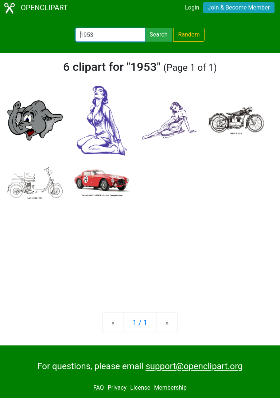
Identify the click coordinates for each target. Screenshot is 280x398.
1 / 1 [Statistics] (140, 322)
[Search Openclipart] (110, 35)
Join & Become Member (239, 7)
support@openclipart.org (193, 366)
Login (192, 7)
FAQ (98, 387)
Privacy (117, 387)
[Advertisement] (140, 250)
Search (158, 34)
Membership (170, 387)
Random (189, 34)
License (140, 387)
